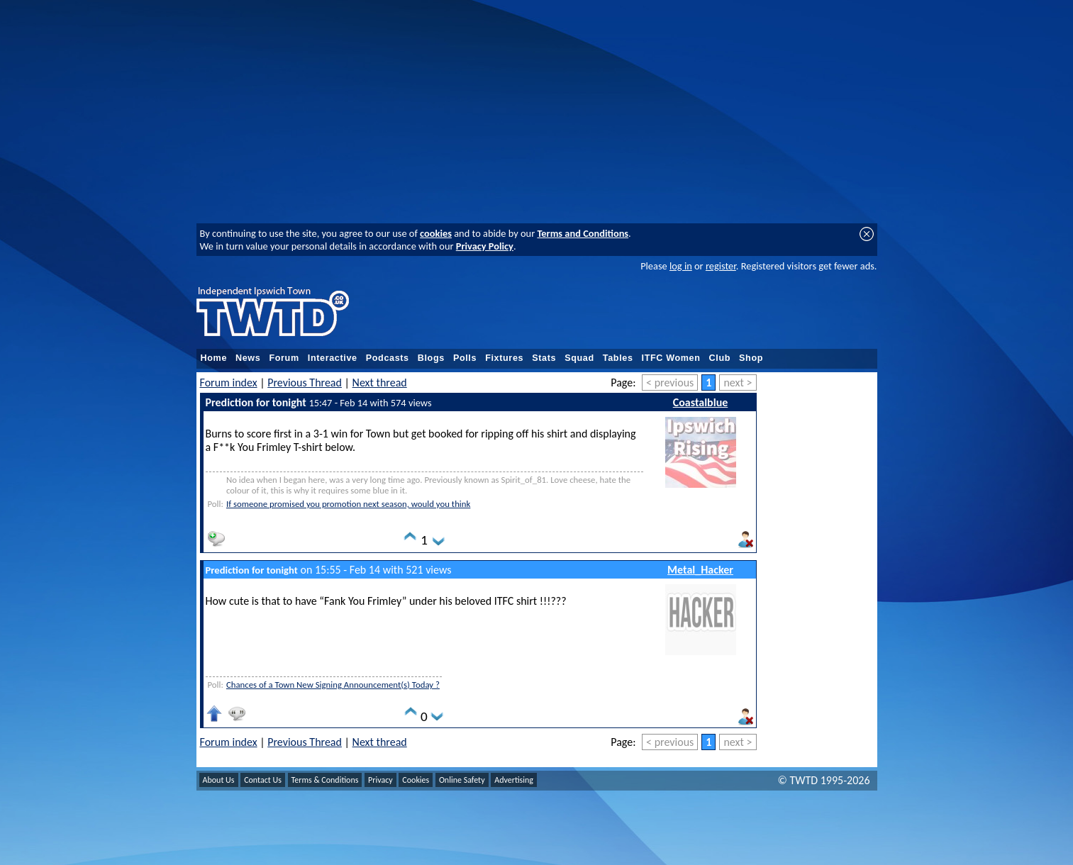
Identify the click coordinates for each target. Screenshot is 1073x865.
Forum (284, 358)
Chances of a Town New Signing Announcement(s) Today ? (333, 684)
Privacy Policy (484, 246)
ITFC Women (671, 358)
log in (680, 266)
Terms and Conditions (582, 233)
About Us (219, 780)
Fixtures (504, 358)
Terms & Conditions (325, 780)
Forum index (228, 382)
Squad (579, 358)
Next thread (379, 382)
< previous (670, 382)
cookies (436, 233)
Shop (751, 358)
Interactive (332, 358)
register (721, 266)
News (247, 358)
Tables (618, 358)
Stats (544, 358)
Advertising (513, 780)
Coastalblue (700, 402)
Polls (465, 358)
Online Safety (462, 780)
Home (214, 358)
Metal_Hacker (700, 569)
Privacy (380, 780)
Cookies (415, 780)
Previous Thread (304, 382)
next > (737, 382)
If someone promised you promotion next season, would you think (348, 503)
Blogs (431, 358)
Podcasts (387, 358)
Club (720, 358)
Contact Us (263, 780)
